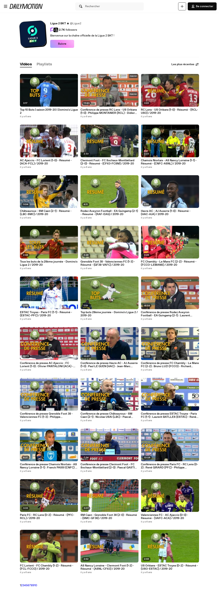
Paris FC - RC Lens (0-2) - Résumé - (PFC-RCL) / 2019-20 (47, 516)
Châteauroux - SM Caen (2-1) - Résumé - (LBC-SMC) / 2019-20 (46, 212)
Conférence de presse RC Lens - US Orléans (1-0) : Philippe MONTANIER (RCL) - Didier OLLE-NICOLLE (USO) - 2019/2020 (109, 111)
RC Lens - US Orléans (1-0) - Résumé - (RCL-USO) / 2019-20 (169, 111)
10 (35, 585)
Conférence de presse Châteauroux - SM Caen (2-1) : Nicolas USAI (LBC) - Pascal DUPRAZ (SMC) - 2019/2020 (106, 415)
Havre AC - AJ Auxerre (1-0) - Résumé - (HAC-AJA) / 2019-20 (166, 212)
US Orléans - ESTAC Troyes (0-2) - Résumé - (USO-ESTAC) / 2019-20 (169, 567)
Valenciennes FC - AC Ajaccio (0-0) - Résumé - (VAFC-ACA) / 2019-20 (164, 516)
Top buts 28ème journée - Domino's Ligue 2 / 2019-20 (109, 314)
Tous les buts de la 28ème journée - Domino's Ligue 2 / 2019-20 (49, 263)
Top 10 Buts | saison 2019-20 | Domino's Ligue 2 (49, 111)
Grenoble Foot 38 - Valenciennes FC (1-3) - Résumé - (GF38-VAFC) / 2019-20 (108, 263)
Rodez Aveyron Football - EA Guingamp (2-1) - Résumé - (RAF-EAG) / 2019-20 (109, 212)
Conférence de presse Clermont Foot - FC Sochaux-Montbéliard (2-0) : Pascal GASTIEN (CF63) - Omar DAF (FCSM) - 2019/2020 (109, 466)
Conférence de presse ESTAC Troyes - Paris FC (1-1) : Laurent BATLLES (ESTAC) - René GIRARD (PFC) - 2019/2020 (169, 415)
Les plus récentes (185, 64)
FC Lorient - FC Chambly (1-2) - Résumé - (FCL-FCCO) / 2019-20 (46, 567)
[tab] (26, 64)
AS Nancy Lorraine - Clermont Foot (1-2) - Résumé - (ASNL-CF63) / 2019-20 (107, 567)
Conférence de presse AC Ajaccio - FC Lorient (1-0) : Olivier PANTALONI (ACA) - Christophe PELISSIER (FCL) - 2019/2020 (47, 365)
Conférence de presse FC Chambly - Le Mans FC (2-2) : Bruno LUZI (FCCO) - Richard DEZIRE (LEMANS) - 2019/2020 (170, 365)
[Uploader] (182, 6)
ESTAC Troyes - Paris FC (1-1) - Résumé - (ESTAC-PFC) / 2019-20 (46, 314)
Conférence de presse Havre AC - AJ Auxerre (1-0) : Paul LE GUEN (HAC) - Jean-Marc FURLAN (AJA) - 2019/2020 (109, 365)
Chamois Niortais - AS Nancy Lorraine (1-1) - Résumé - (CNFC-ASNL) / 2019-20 (169, 162)
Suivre (62, 44)
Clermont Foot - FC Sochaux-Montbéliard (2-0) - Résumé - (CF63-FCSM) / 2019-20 (107, 162)
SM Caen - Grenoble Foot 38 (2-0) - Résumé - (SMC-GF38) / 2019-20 (109, 516)
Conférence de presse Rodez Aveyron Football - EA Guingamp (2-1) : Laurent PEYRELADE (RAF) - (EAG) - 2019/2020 (167, 314)
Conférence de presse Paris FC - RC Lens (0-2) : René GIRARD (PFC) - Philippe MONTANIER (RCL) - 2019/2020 (169, 466)
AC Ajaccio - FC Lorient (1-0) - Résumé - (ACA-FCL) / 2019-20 (46, 162)
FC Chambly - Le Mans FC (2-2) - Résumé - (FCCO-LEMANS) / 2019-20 (168, 263)
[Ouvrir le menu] (5, 6)
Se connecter (202, 6)
